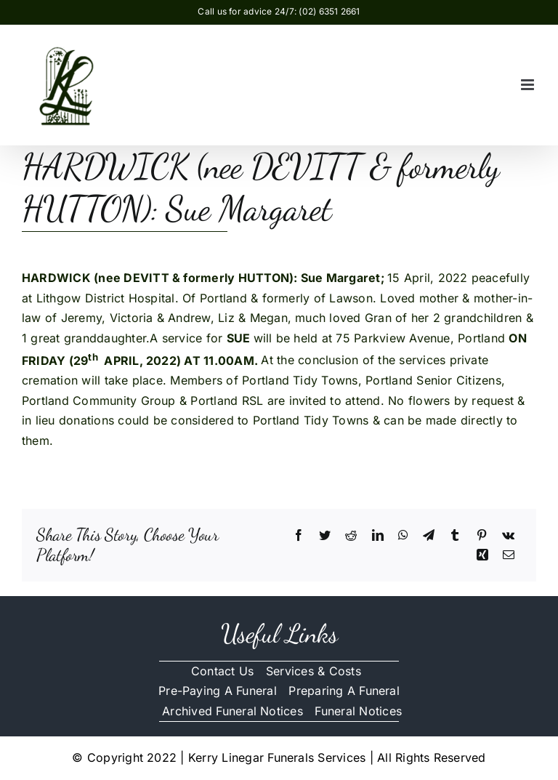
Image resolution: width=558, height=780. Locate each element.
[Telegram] (429, 536)
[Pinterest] (482, 536)
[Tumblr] (455, 536)
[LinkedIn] (378, 536)
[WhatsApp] (403, 536)
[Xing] (482, 555)
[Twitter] (325, 536)
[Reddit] (351, 536)
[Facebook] (299, 536)
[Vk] (508, 536)
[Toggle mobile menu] (528, 84)
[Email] (509, 555)
